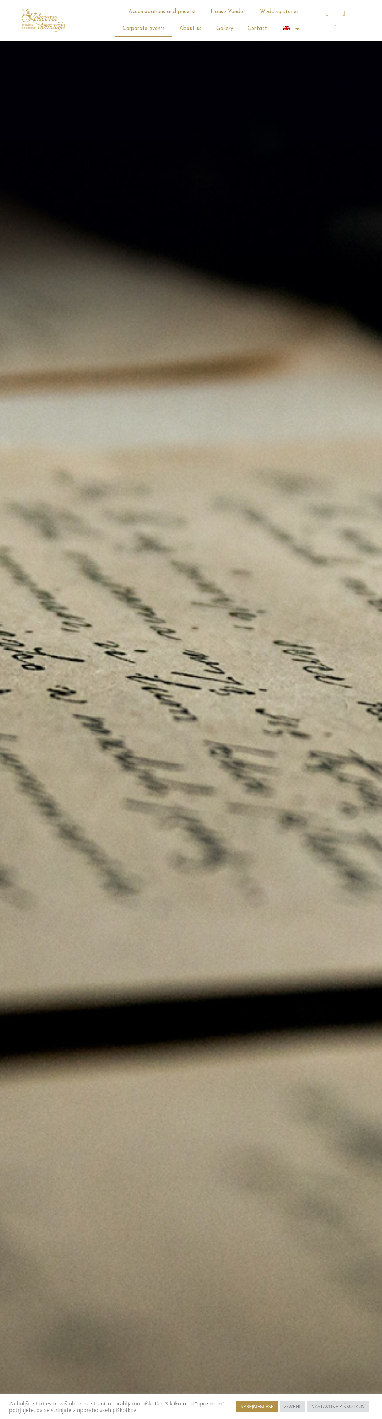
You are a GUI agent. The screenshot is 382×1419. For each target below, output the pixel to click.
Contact (257, 28)
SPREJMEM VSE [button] (257, 1406)
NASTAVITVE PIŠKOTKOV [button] (338, 1406)
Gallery (224, 28)
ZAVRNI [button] (292, 1406)
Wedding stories (279, 12)
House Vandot (228, 12)
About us (190, 28)
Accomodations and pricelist (162, 12)
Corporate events (144, 28)
